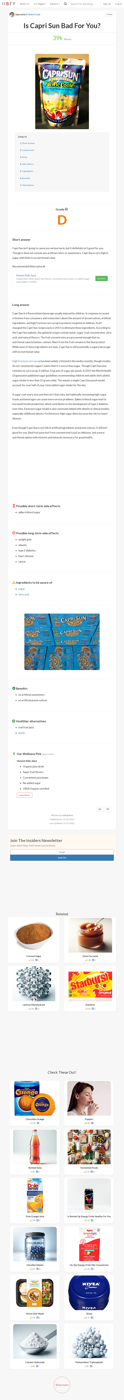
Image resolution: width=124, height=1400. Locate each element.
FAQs (24, 157)
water (21, 732)
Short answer (28, 143)
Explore (55, 3)
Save (109, 14)
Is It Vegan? (39, 3)
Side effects (28, 164)
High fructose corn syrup (26, 361)
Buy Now (101, 278)
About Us (24, 3)
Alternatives (28, 185)
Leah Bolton (67, 815)
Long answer (28, 150)
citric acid (23, 594)
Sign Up (107, 3)
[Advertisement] (62, 468)
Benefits (26, 178)
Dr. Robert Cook (33, 14)
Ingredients (27, 171)
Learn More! (24, 795)
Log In (118, 3)
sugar (21, 588)
